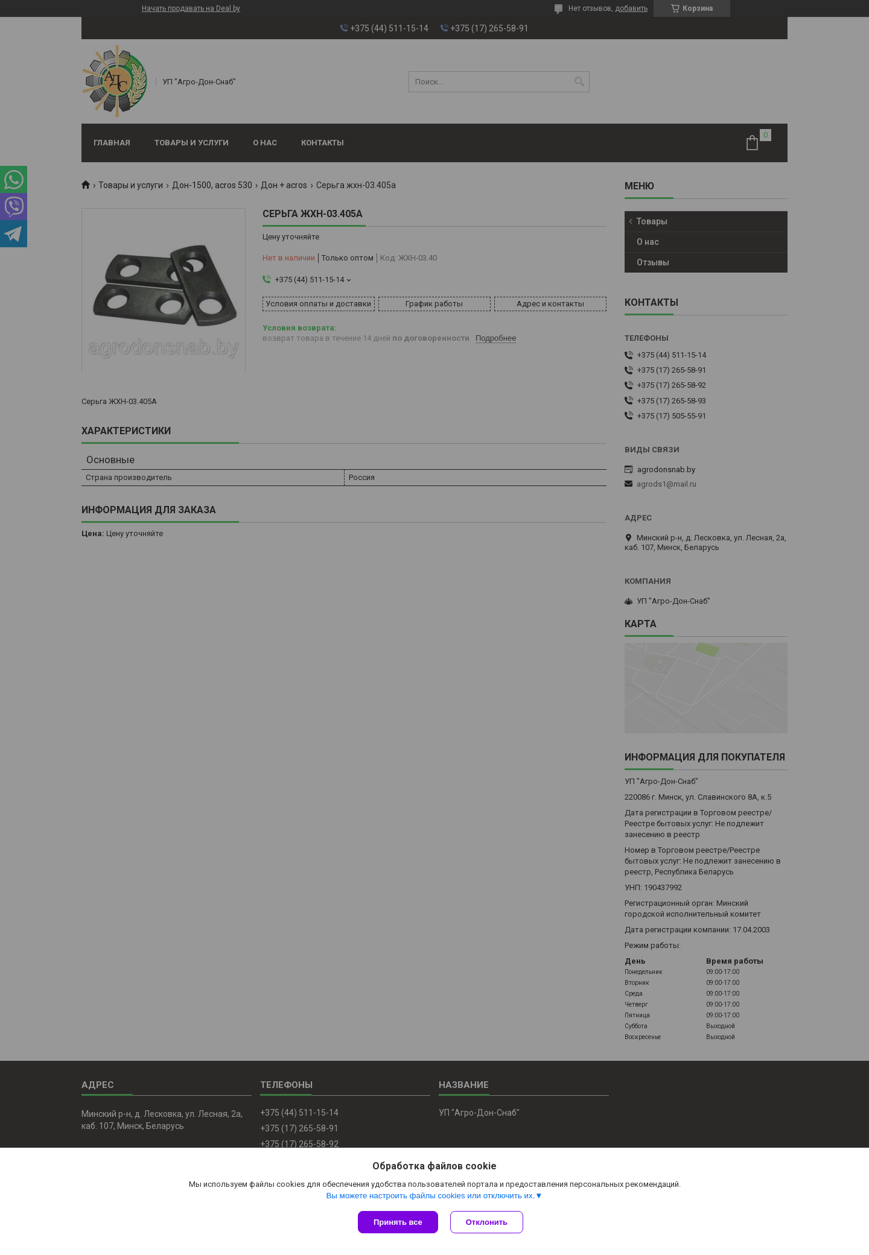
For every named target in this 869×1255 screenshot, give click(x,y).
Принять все (398, 1222)
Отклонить (487, 1222)
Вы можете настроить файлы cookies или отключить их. (430, 1195)
